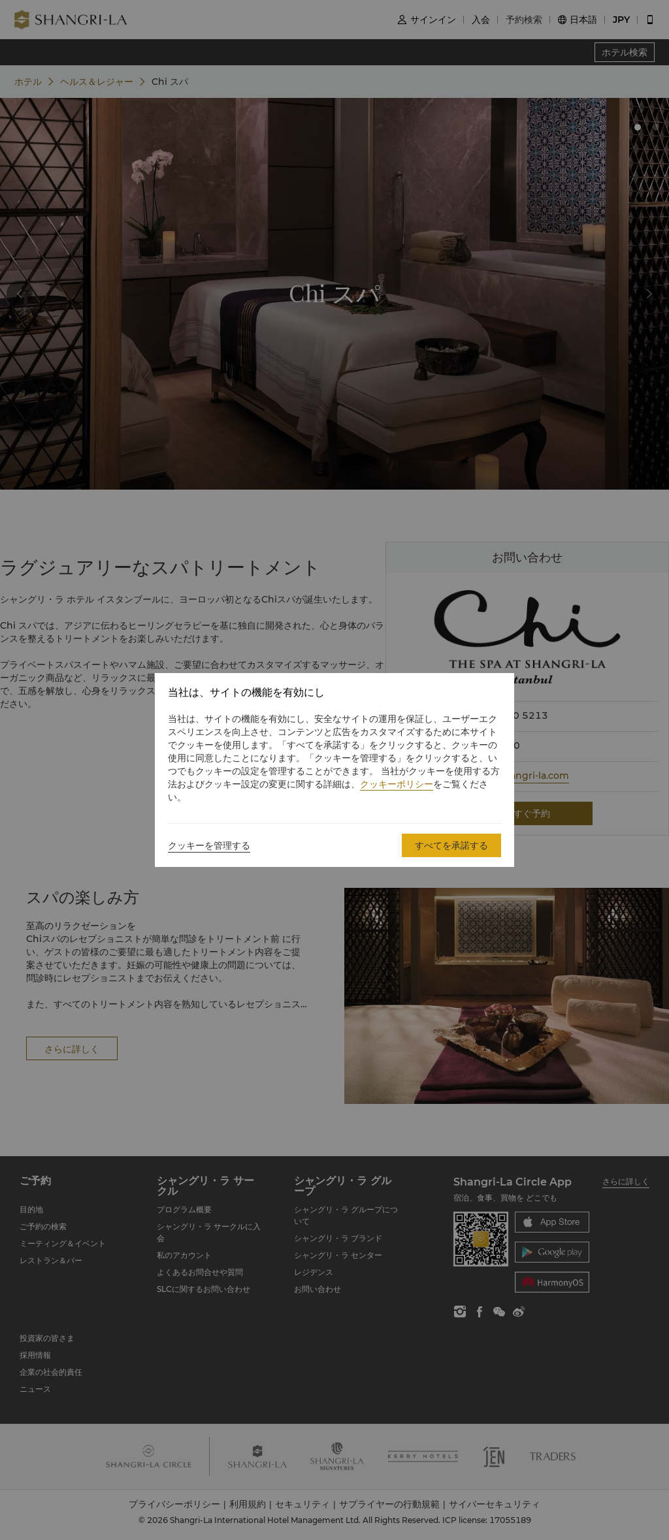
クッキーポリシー (396, 784)
